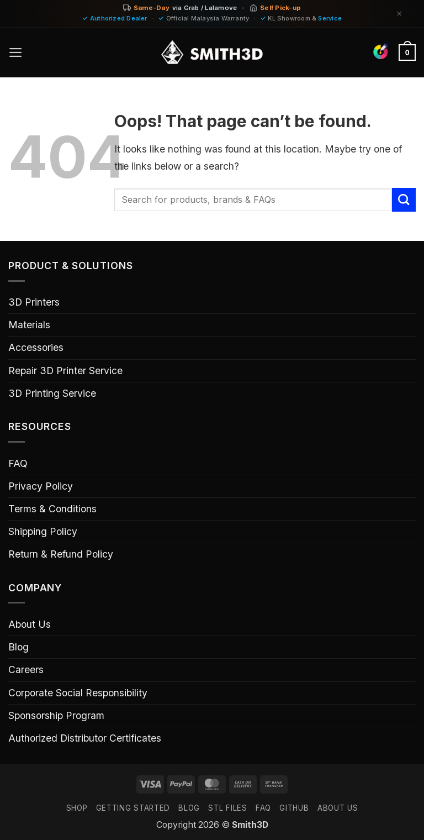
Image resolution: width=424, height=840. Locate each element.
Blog (18, 647)
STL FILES (227, 808)
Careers (26, 669)
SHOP (77, 808)
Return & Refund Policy (60, 554)
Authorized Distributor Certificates (84, 738)
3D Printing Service (52, 393)
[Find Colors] (381, 51)
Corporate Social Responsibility (77, 693)
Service (330, 18)
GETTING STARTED (133, 808)
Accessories (35, 347)
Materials (29, 324)
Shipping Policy (42, 531)
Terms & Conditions (52, 508)
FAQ (18, 463)
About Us (29, 624)
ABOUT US (337, 808)
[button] (15, 52)
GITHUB (294, 808)
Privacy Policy (40, 486)
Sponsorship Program (56, 715)
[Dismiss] (399, 13)
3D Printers (34, 302)
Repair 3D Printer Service (65, 370)
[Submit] (404, 200)
